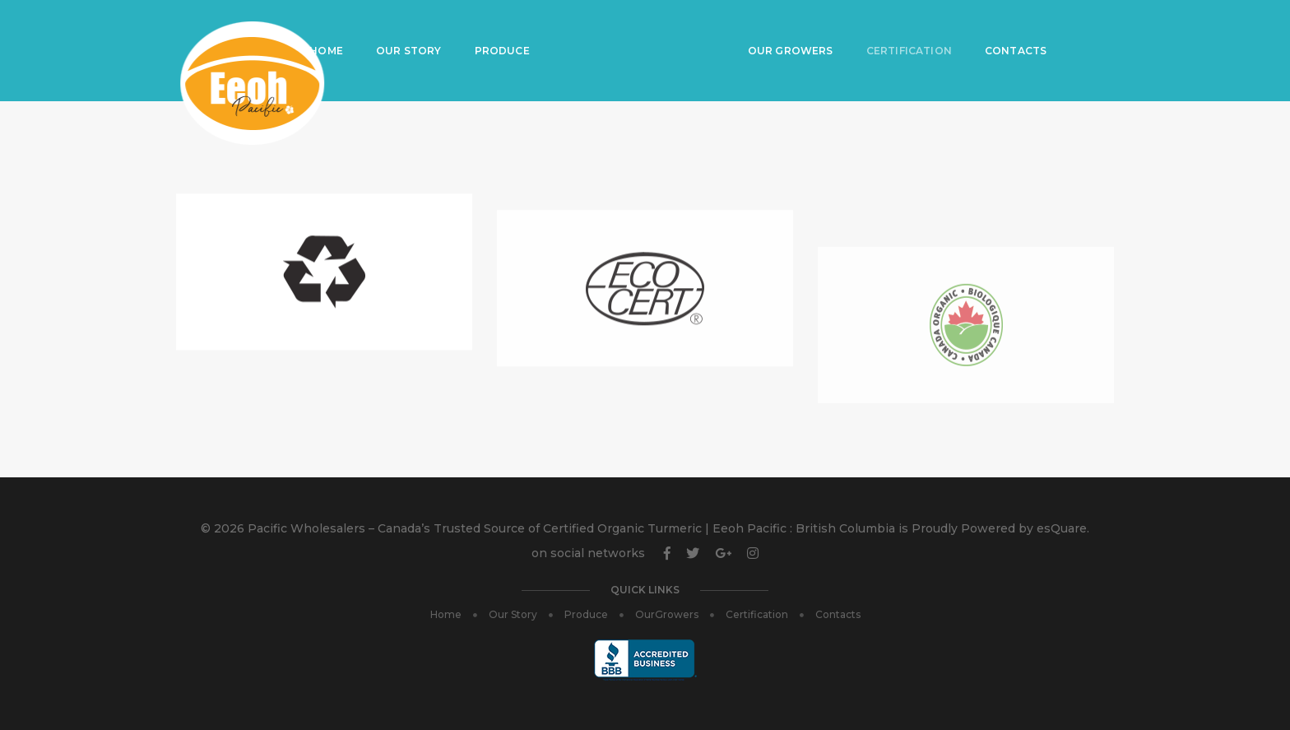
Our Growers (795, 29)
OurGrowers (666, 614)
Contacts (1020, 29)
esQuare (1062, 528)
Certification (914, 29)
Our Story (416, 29)
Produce (509, 29)
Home (333, 29)
